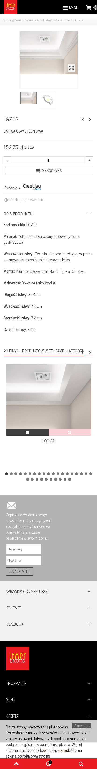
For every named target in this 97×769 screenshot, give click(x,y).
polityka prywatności (34, 756)
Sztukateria (32, 19)
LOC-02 (49, 441)
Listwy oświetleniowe (56, 19)
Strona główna (12, 19)
